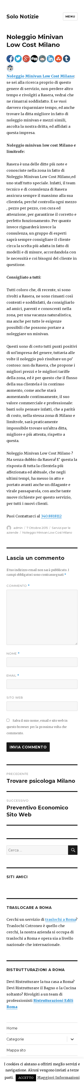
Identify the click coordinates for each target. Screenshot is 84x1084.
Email (12, 675)
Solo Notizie (22, 16)
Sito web (14, 697)
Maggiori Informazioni (58, 1077)
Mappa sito (16, 1050)
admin (18, 528)
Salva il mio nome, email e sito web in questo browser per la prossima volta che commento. (36, 727)
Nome (13, 653)
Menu (70, 16)
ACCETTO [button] (25, 1078)
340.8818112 (51, 516)
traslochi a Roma (60, 919)
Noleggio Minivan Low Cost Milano (47, 532)
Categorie (15, 1039)
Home (11, 1028)
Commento (18, 586)
